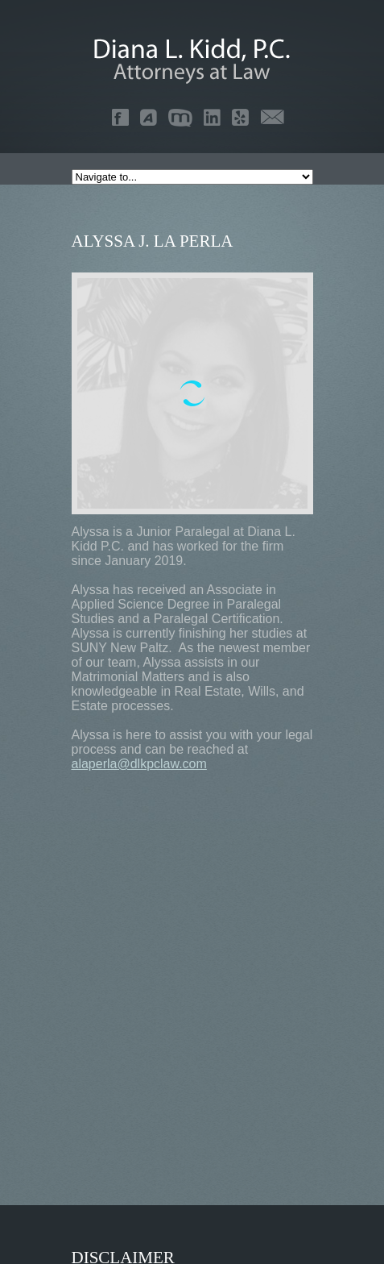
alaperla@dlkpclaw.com (139, 764)
